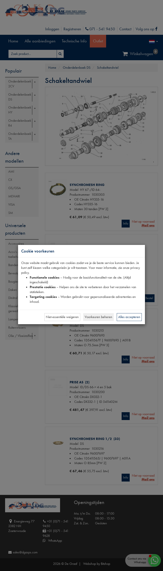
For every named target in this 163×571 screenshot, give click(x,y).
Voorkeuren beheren (98, 317)
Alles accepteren (129, 317)
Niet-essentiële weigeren (62, 317)
